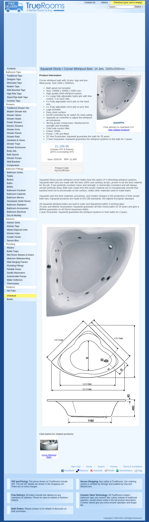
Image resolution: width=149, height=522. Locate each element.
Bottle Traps (13, 251)
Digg (140, 470)
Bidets (10, 187)
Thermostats (13, 283)
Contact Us (89, 2)
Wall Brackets (13, 162)
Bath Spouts (13, 154)
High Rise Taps (14, 93)
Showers (10, 104)
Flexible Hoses (14, 269)
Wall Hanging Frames (17, 262)
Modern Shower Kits (17, 111)
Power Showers (14, 122)
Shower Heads (14, 119)
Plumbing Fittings (15, 265)
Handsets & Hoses (16, 140)
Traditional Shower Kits (18, 108)
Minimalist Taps (14, 83)
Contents (11, 68)
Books (10, 299)
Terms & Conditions (132, 466)
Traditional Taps (14, 76)
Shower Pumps (14, 158)
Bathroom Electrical (16, 212)
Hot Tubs (11, 290)
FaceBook (69, 470)
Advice (104, 2)
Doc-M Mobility (14, 215)
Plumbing (10, 244)
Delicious (83, 470)
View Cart (75, 466)
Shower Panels (14, 133)
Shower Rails (13, 136)
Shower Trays (13, 144)
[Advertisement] (74, 40)
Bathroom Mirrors (15, 197)
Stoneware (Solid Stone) (19, 201)
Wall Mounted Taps (16, 90)
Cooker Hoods (14, 237)
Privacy (113, 466)
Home (89, 466)
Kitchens (10, 219)
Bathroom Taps (13, 72)
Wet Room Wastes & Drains (20, 255)
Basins (10, 179)
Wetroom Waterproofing (18, 258)
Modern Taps (13, 86)
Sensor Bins (13, 240)
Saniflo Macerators (16, 273)
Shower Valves (14, 115)
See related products (119, 129)
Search (101, 466)
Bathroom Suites (15, 172)
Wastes (10, 247)
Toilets (10, 176)
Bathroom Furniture (16, 190)
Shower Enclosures (16, 147)
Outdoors (10, 287)
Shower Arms (13, 129)
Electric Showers (15, 126)
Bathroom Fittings (15, 169)
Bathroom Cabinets (16, 194)
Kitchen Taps (13, 226)
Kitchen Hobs (13, 233)
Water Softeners (15, 280)
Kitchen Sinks (13, 222)
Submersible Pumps (16, 276)
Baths (9, 183)
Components (13, 165)
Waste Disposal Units (17, 230)
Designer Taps (14, 79)
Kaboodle (98, 470)
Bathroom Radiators (16, 204)
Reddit (111, 470)
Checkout (11, 295)
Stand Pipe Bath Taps (17, 97)
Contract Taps (13, 101)
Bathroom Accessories (18, 208)
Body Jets (12, 151)
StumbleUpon (125, 470)
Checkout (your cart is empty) (128, 2)
